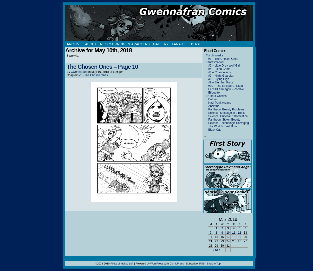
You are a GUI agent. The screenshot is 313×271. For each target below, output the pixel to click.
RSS (202, 263)
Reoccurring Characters (125, 44)
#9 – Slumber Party (220, 82)
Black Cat (214, 129)
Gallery (161, 44)
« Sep (216, 250)
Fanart (178, 44)
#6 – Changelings (219, 72)
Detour (212, 99)
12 (239, 232)
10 (227, 232)
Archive (74, 44)
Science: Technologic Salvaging (228, 123)
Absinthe (214, 106)
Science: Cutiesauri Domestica (228, 116)
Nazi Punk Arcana (219, 102)
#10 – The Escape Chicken (225, 86)
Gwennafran (78, 72)
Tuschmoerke (214, 55)
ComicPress (177, 263)
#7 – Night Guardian (221, 75)
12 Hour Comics (216, 96)
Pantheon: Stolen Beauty (224, 119)
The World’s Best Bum (222, 126)
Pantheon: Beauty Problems (226, 109)
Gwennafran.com (159, 23)
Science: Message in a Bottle (227, 113)
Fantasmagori (214, 62)
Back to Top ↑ (215, 263)
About (91, 44)
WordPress (156, 263)
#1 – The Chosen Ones (223, 59)
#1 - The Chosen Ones (93, 75)
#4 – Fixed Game (219, 69)
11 (233, 232)
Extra (194, 44)
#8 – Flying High (218, 79)
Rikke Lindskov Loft (122, 263)
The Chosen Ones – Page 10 (102, 66)
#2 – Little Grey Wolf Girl (224, 65)
